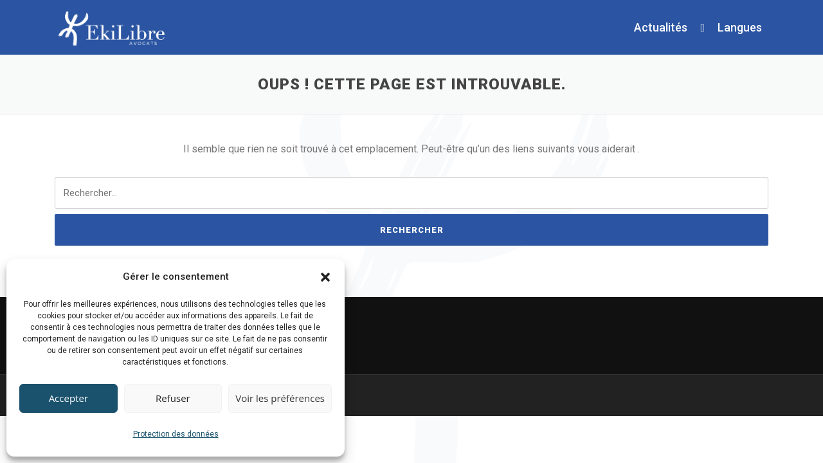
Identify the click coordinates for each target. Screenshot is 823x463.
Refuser (173, 398)
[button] (325, 277)
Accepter (68, 398)
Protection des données (176, 434)
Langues (740, 27)
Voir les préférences (280, 398)
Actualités (660, 27)
